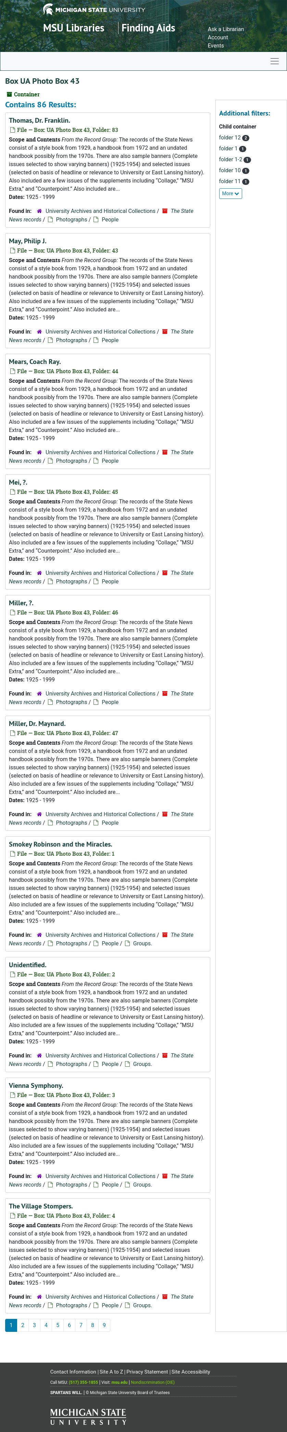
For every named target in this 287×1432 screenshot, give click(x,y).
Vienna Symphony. (36, 1085)
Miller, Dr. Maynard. (37, 723)
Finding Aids (148, 28)
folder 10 (230, 170)
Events (216, 45)
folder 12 (230, 137)
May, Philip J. (28, 241)
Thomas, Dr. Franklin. (39, 120)
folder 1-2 (231, 159)
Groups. (142, 943)
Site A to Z (111, 1372)
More (230, 193)
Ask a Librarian (226, 29)
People (110, 219)
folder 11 (230, 181)
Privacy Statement (147, 1372)
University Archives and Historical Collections (100, 211)
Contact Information (73, 1372)
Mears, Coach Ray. (35, 361)
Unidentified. (28, 964)
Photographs (71, 219)
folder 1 (229, 148)
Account (218, 37)
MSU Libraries (73, 28)
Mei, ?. (18, 482)
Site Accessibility (191, 1372)
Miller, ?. (21, 602)
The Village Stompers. (41, 1206)
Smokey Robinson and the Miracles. (60, 844)
